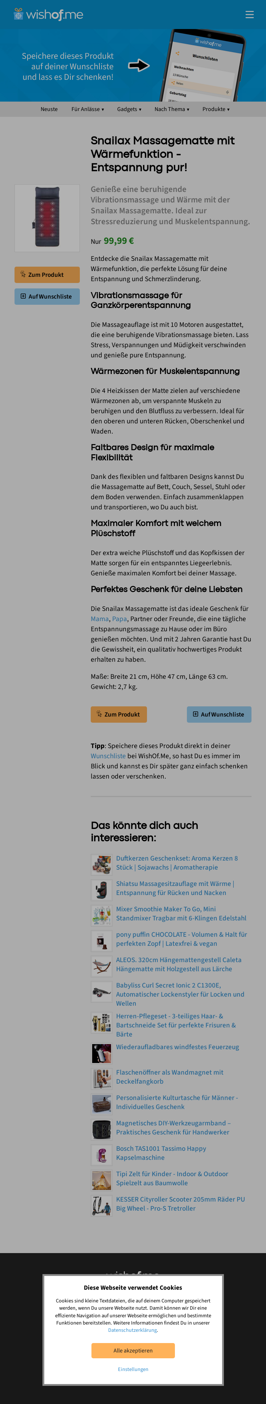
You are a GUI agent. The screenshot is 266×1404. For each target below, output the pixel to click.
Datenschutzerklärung (132, 1330)
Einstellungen (133, 1369)
